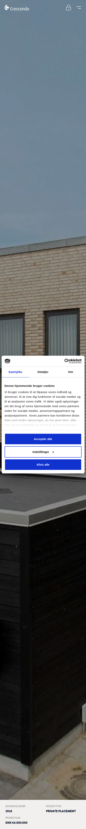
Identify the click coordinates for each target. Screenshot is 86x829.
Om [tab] (70, 372)
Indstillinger (43, 451)
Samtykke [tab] (15, 372)
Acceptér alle (43, 439)
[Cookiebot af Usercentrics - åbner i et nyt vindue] (64, 361)
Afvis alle (43, 464)
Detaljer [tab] (43, 372)
